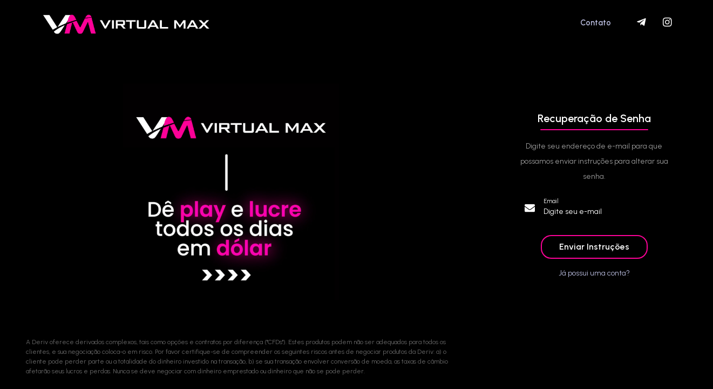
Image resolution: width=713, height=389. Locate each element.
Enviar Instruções (594, 247)
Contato (595, 23)
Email (551, 201)
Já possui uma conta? (594, 273)
